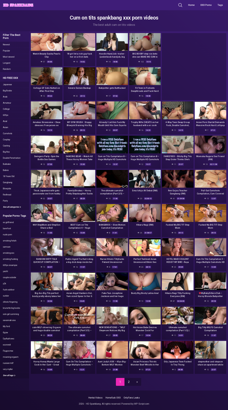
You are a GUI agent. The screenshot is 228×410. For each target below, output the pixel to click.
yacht (5, 271)
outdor (6, 296)
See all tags (9, 375)
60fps (5, 115)
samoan (6, 247)
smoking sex (8, 253)
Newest (6, 44)
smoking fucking (10, 259)
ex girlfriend (8, 222)
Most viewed (8, 57)
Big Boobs (7, 90)
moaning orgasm (10, 357)
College (6, 109)
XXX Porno (206, 5)
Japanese (7, 84)
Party (5, 201)
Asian (5, 127)
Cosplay (6, 139)
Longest (6, 63)
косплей (7, 345)
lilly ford (6, 326)
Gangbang (7, 182)
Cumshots (7, 133)
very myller (8, 369)
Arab (5, 97)
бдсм (5, 332)
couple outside (9, 277)
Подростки (8, 351)
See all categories (12, 207)
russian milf (8, 363)
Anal (5, 121)
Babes (6, 170)
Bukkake (7, 164)
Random (7, 69)
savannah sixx (9, 320)
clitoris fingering (10, 302)
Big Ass (6, 152)
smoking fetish (9, 241)
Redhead (7, 194)
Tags (220, 5)
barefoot (7, 228)
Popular (6, 51)
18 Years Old (8, 176)
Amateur (7, 103)
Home (191, 5)
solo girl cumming (11, 314)
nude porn (7, 234)
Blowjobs (7, 188)
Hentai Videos (95, 397)
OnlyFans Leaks (132, 397)
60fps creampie (10, 265)
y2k (4, 283)
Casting (6, 146)
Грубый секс (8, 338)
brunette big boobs (11, 308)
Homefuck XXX (113, 397)
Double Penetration (12, 158)
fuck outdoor (9, 289)
